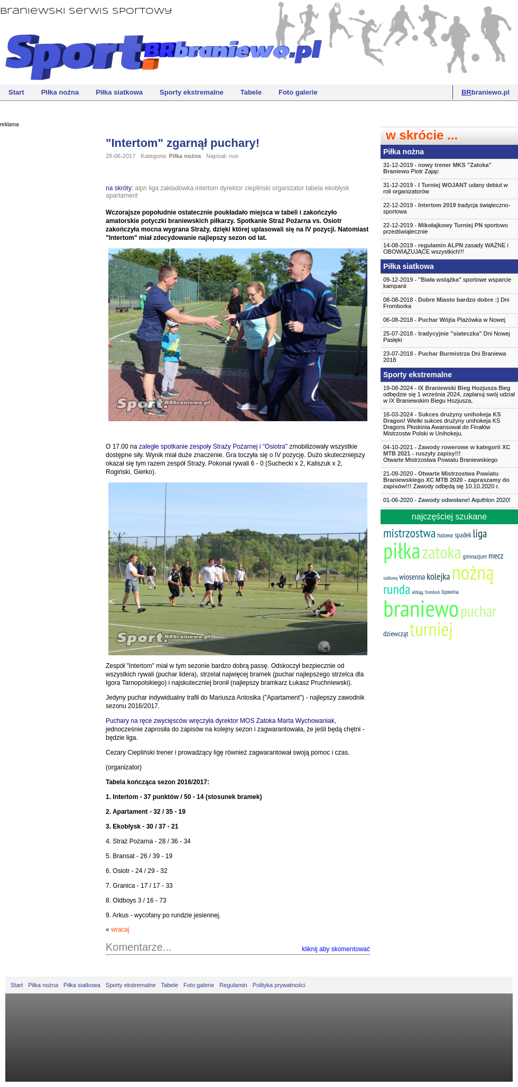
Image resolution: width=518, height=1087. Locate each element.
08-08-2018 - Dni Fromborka (446, 302)
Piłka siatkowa (119, 92)
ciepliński (258, 188)
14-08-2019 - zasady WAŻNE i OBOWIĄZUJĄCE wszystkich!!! (445, 248)
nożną (473, 572)
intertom (206, 188)
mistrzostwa (409, 533)
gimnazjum (474, 556)
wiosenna (412, 577)
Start (16, 92)
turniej (431, 629)
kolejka (438, 576)
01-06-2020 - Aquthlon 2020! (447, 500)
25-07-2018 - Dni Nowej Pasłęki (446, 336)
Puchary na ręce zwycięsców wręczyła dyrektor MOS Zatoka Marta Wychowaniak (220, 720)
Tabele (251, 92)
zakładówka (176, 188)
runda (396, 589)
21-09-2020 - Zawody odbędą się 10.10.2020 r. (446, 479)
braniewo (421, 607)
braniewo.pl (485, 92)
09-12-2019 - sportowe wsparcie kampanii (447, 282)
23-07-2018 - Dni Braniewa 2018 (444, 356)
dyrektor (231, 188)
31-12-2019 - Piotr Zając (437, 168)
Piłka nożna (60, 92)
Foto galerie (298, 92)
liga (154, 188)
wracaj (120, 929)
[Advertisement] (42, 293)
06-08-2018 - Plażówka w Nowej (444, 320)
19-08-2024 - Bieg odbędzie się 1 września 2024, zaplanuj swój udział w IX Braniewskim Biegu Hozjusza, (449, 394)
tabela (314, 188)
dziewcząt (395, 633)
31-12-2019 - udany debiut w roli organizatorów (445, 188)
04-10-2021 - (449, 453)
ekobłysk (337, 188)
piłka (401, 550)
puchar (478, 611)
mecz (495, 555)
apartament (122, 195)
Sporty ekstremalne (192, 92)
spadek (463, 535)
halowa (445, 535)
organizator (288, 188)
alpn (141, 188)
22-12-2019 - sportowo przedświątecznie (445, 228)
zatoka (441, 552)
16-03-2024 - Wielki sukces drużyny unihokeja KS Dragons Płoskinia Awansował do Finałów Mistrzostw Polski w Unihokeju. (442, 423)
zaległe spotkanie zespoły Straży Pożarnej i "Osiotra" (213, 446)
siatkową (390, 578)
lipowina (450, 592)
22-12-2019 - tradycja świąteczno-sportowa (446, 208)
